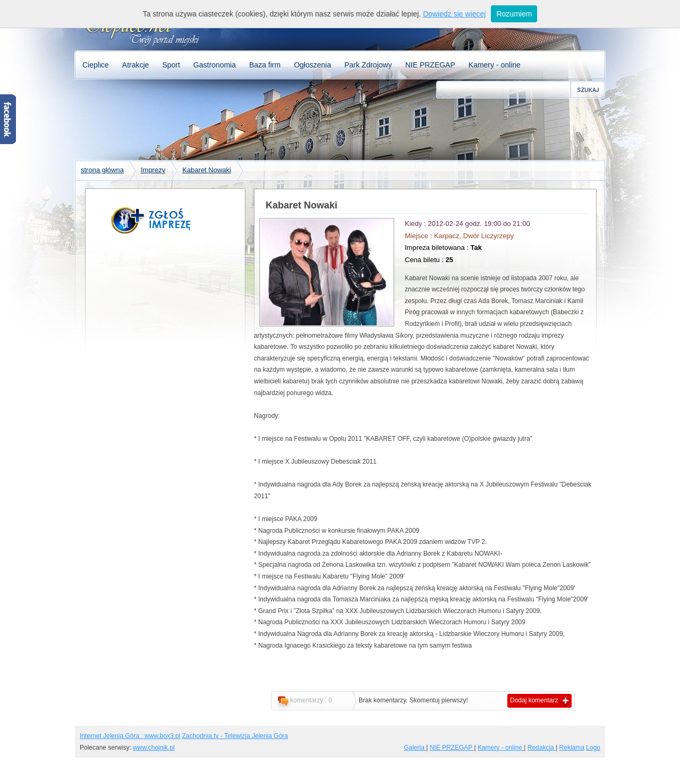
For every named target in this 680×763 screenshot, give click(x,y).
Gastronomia (214, 65)
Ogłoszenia (312, 65)
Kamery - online (495, 65)
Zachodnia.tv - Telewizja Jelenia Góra (235, 736)
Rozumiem (514, 14)
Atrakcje (135, 65)
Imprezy (153, 170)
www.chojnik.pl (154, 747)
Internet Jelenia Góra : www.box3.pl (130, 736)
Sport (171, 65)
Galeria (415, 747)
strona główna (102, 170)
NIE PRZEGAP (430, 65)
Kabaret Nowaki (206, 170)
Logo (593, 747)
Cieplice (95, 65)
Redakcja (542, 747)
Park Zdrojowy (368, 65)
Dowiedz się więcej (454, 14)
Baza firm (264, 65)
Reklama (571, 747)
